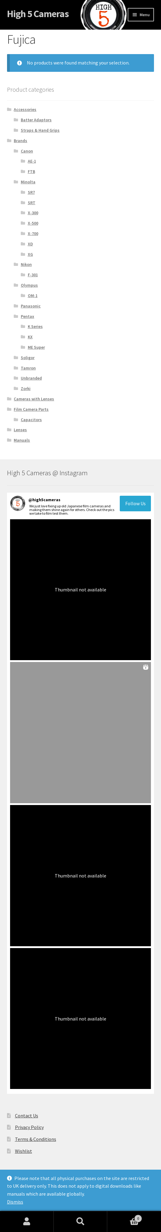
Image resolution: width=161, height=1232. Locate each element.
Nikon (26, 264)
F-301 (33, 275)
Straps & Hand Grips (40, 130)
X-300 (33, 212)
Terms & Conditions (35, 1139)
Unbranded (31, 378)
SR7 (31, 192)
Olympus (29, 285)
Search (81, 1221)
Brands (20, 140)
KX (30, 337)
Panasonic (31, 306)
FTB (31, 171)
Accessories (25, 109)
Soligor (28, 357)
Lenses (20, 429)
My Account (27, 1221)
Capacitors (31, 419)
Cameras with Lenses (34, 399)
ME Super (36, 347)
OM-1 (33, 295)
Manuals (22, 440)
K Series (35, 326)
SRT (31, 202)
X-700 (33, 233)
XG (30, 254)
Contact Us (26, 1115)
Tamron (28, 368)
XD (30, 244)
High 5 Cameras (38, 14)
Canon (27, 151)
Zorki (26, 388)
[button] (80, 589)
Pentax (27, 316)
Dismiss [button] (15, 1202)
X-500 (33, 223)
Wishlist (23, 1151)
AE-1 (32, 161)
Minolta (28, 182)
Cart (124, 1217)
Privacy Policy (29, 1127)
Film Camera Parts (31, 409)
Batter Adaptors (36, 120)
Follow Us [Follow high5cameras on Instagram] (135, 503)
